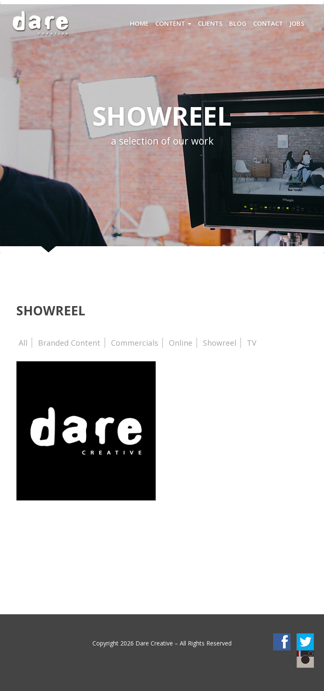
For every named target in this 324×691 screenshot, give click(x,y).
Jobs (297, 23)
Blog (237, 23)
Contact (268, 23)
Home (139, 23)
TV (251, 343)
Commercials (134, 343)
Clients (210, 23)
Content (173, 23)
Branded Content (69, 343)
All (23, 343)
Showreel (219, 343)
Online (180, 343)
